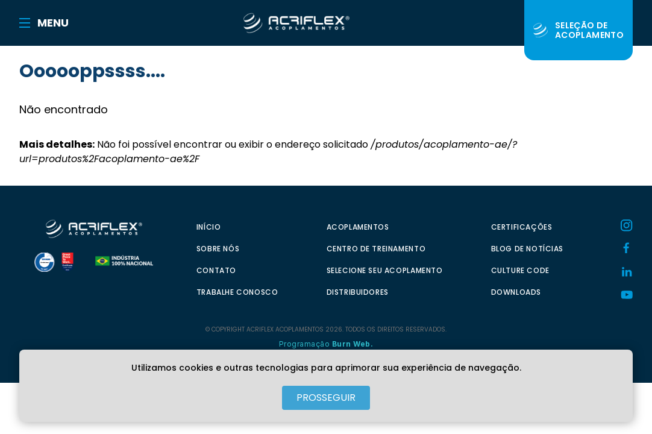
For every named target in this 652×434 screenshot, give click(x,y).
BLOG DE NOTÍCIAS (527, 249)
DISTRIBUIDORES (358, 292)
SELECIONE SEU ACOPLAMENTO (385, 270)
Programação (326, 343)
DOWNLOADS (516, 292)
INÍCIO (208, 227)
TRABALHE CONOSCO (237, 292)
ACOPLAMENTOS (358, 227)
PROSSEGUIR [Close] (326, 397)
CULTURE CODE (520, 270)
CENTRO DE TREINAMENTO (376, 249)
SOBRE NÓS (217, 249)
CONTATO (216, 270)
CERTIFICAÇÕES (522, 227)
